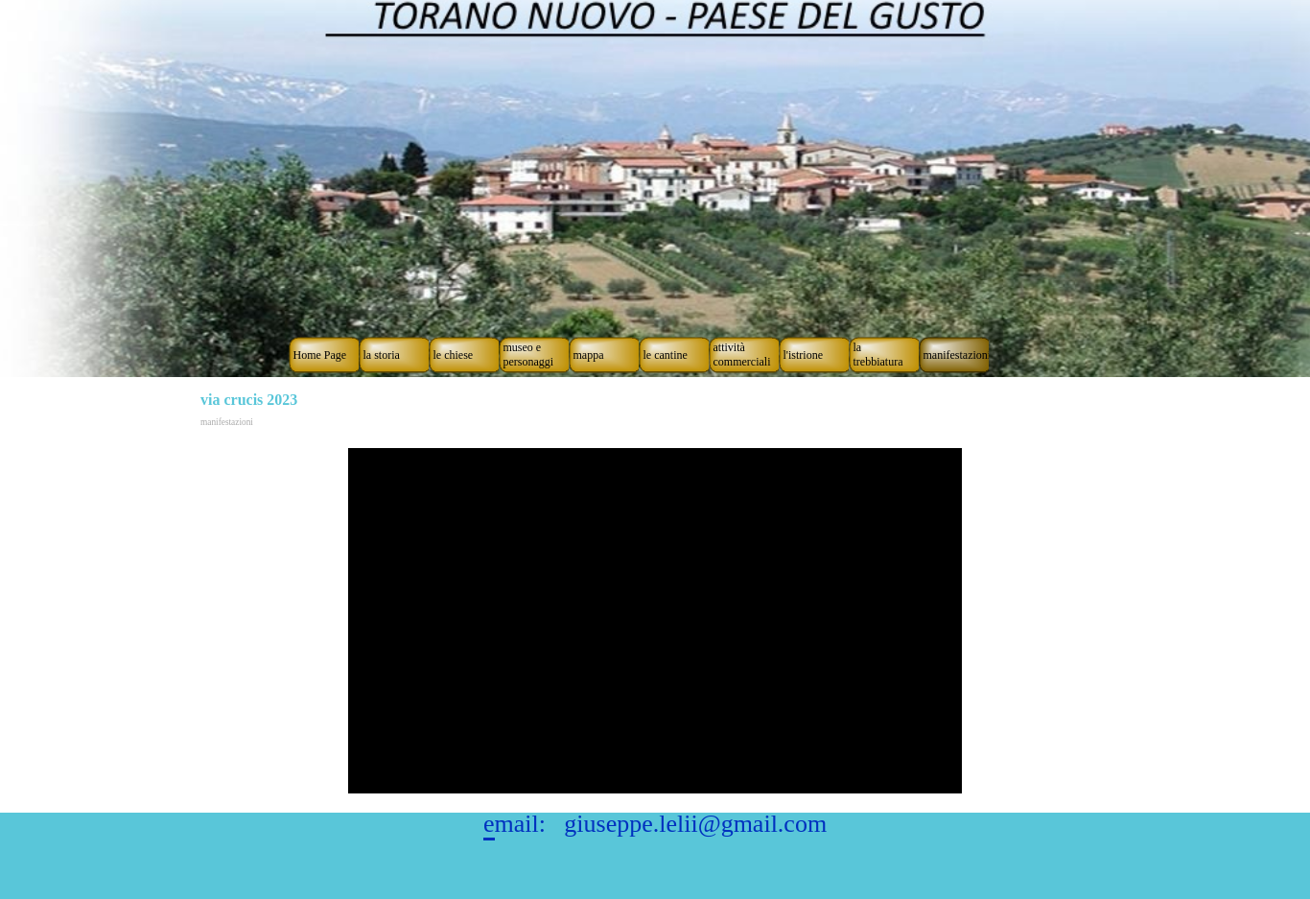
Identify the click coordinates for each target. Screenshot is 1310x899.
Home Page (320, 355)
